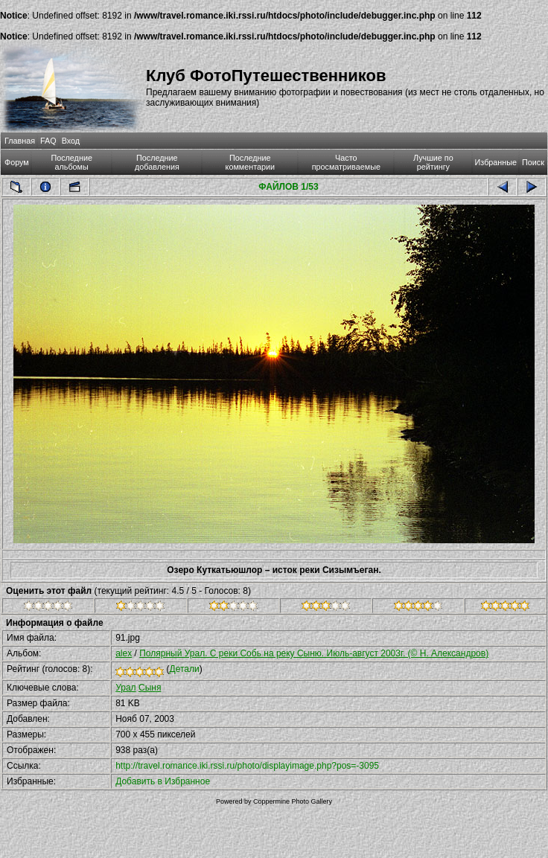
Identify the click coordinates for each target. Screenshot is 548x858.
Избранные (496, 162)
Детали (185, 669)
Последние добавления (157, 162)
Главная (19, 140)
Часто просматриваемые (346, 162)
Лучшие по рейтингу (433, 162)
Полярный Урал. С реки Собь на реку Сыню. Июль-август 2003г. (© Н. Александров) (313, 653)
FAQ (48, 140)
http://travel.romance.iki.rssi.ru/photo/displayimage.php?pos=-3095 (247, 766)
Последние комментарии (250, 162)
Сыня (149, 687)
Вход (71, 140)
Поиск (533, 162)
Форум (16, 162)
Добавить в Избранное (162, 781)
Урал (125, 687)
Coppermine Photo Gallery (292, 801)
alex (123, 653)
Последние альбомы (71, 162)
